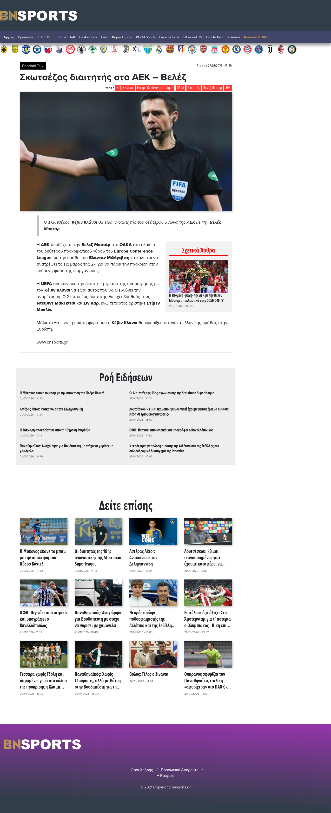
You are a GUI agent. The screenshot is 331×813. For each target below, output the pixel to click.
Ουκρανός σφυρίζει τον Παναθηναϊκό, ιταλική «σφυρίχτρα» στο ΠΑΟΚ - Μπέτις (205, 680)
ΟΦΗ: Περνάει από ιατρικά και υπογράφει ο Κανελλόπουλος (171, 430)
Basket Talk (88, 37)
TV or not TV (193, 37)
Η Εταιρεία (165, 775)
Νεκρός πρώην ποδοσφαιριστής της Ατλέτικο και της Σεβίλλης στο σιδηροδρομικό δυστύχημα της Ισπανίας (174, 448)
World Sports (146, 37)
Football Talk (66, 37)
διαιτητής (194, 88)
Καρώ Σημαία (122, 37)
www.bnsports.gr (52, 342)
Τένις (104, 37)
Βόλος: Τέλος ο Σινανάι (148, 674)
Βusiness (233, 37)
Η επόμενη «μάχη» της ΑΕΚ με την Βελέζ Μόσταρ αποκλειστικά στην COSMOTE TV (196, 298)
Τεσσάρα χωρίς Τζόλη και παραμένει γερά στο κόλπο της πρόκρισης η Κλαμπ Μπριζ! (43, 680)
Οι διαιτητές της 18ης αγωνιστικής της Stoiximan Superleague (171, 393)
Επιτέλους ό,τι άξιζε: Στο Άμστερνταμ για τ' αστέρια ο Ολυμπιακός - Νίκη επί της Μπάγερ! (207, 619)
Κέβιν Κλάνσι (125, 88)
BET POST (44, 37)
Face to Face (169, 37)
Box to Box (214, 37)
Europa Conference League (155, 88)
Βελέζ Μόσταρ (212, 88)
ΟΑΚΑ (180, 88)
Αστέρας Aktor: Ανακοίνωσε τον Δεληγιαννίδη (51, 409)
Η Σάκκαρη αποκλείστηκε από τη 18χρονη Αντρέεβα (55, 430)
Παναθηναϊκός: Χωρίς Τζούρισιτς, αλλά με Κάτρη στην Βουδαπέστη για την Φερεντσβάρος (98, 680)
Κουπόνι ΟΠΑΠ (256, 37)
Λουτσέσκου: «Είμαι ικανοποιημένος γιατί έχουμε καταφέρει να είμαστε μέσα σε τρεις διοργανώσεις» (179, 412)
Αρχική (9, 37)
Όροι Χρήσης (142, 769)
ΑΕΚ (228, 88)
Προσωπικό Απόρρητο (180, 769)
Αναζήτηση (322, 38)
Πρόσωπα (25, 37)
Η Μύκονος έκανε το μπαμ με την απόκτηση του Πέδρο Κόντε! (62, 393)
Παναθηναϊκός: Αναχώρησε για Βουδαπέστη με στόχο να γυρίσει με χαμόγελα (66, 448)
